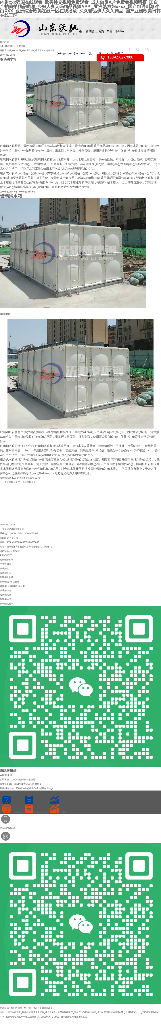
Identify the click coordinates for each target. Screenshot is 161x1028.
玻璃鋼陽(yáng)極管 (9, 581)
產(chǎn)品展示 (80, 36)
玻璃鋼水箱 (48, 50)
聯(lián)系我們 (119, 36)
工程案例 (99, 36)
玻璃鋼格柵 (5, 599)
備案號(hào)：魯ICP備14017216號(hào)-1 (20, 784)
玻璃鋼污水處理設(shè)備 (12, 586)
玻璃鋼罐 (4, 568)
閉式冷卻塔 (5, 564)
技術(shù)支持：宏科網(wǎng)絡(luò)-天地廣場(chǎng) (26, 788)
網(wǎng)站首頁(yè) (61, 36)
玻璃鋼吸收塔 (6, 577)
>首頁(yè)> (20, 50)
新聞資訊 (90, 36)
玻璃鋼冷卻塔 (6, 560)
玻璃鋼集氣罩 (6, 603)
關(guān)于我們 (70, 36)
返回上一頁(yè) (7, 50)
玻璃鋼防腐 (5, 590)
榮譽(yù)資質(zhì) (109, 36)
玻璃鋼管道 (5, 573)
